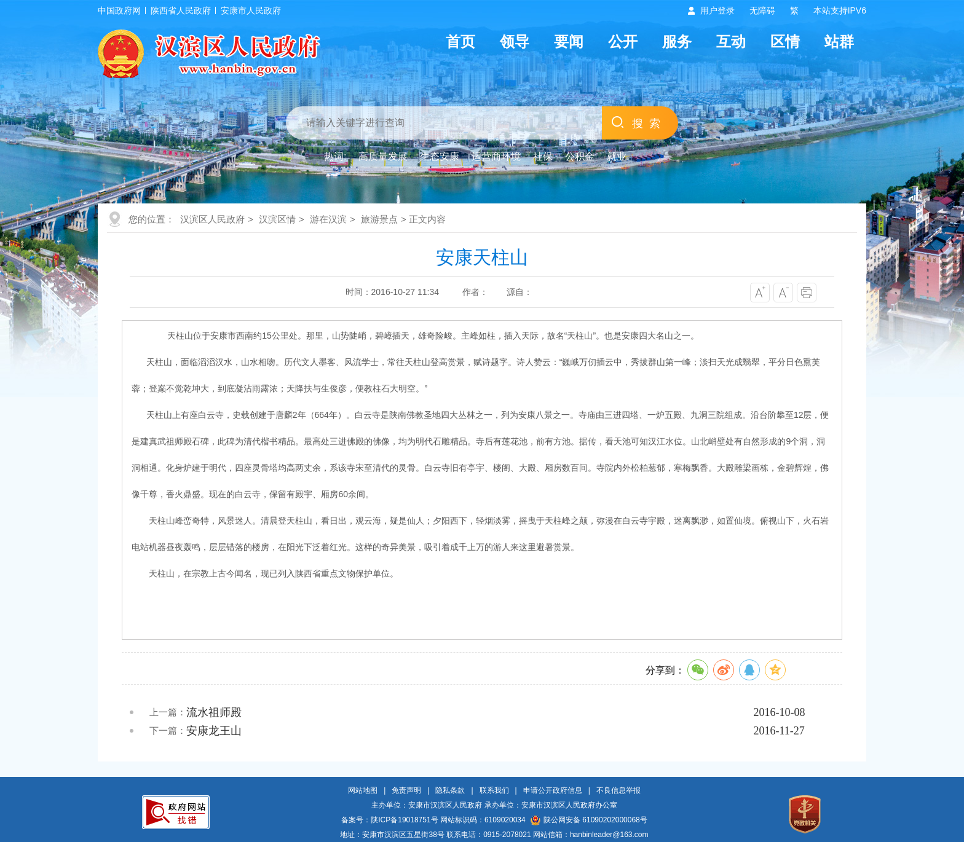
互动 (731, 41)
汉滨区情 (277, 219)
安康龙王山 (214, 731)
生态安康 (439, 156)
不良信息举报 (618, 790)
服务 (677, 41)
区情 (785, 41)
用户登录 (717, 10)
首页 (460, 41)
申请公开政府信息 (552, 790)
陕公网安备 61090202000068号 (589, 820)
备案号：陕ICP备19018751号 (389, 820)
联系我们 (494, 790)
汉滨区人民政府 (212, 219)
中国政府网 (119, 10)
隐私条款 (450, 790)
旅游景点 (379, 219)
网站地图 (362, 790)
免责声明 (406, 790)
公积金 (580, 156)
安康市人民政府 (251, 10)
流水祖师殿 (214, 712)
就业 (616, 156)
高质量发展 (383, 156)
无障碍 (762, 10)
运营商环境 (496, 156)
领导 (514, 41)
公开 (623, 41)
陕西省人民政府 (181, 10)
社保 (543, 156)
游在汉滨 (328, 219)
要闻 (568, 41)
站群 (839, 41)
